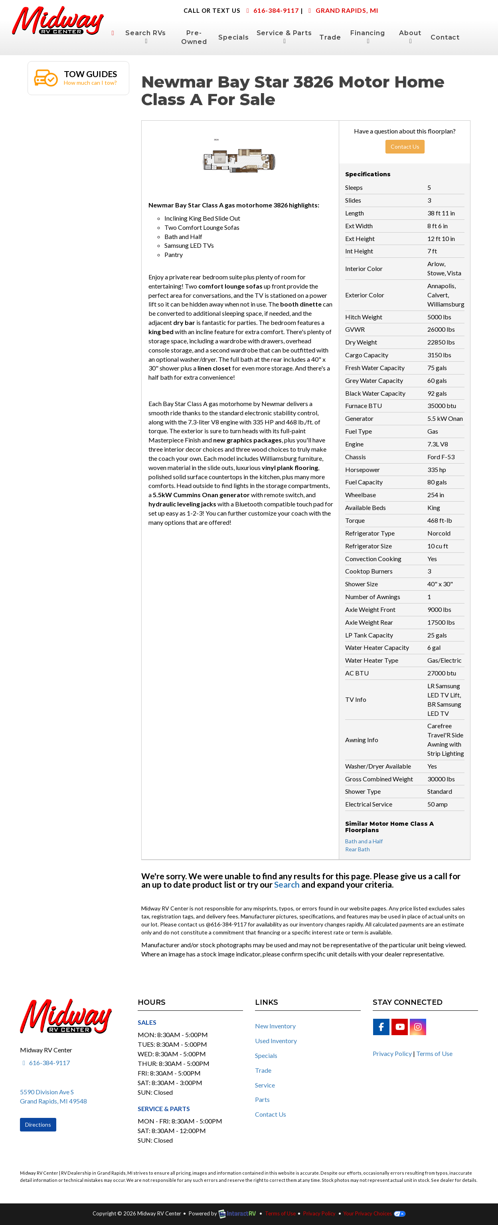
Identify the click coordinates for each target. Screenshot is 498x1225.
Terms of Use (434, 1053)
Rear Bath (357, 849)
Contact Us (405, 146)
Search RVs (145, 36)
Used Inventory (276, 1040)
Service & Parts (284, 36)
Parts (262, 1099)
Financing (367, 36)
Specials (233, 37)
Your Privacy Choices (374, 1213)
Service (265, 1085)
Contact (445, 37)
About (410, 36)
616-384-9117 (270, 10)
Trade (330, 37)
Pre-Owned (194, 37)
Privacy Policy (392, 1053)
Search (287, 884)
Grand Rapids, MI (342, 10)
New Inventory (275, 1026)
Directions (38, 1124)
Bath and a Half (364, 841)
